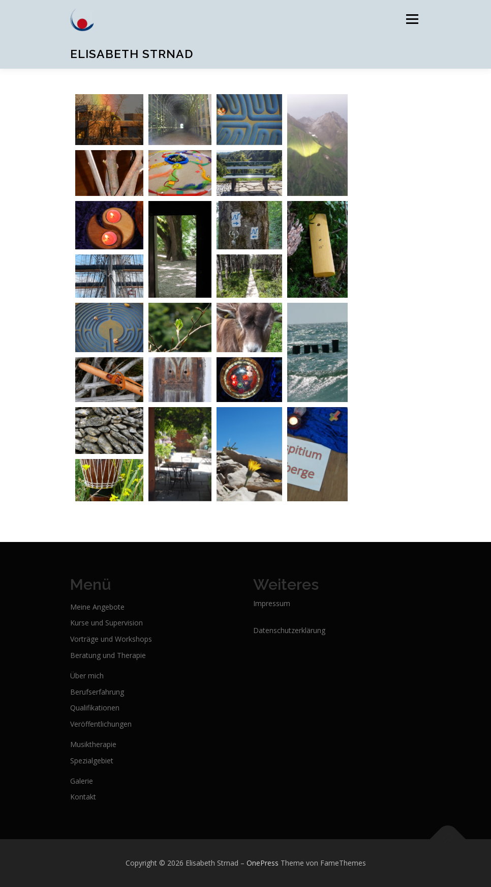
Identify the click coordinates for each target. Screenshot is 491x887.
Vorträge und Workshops (111, 639)
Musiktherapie (93, 744)
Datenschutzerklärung (289, 630)
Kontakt (83, 797)
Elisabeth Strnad (131, 54)
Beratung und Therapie (108, 655)
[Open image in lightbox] (109, 119)
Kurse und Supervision (106, 622)
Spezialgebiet (91, 760)
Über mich (87, 675)
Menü (412, 18)
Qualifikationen (94, 707)
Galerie (81, 781)
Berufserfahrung (97, 692)
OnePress (263, 863)
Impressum (271, 603)
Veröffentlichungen (101, 724)
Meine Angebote (97, 607)
